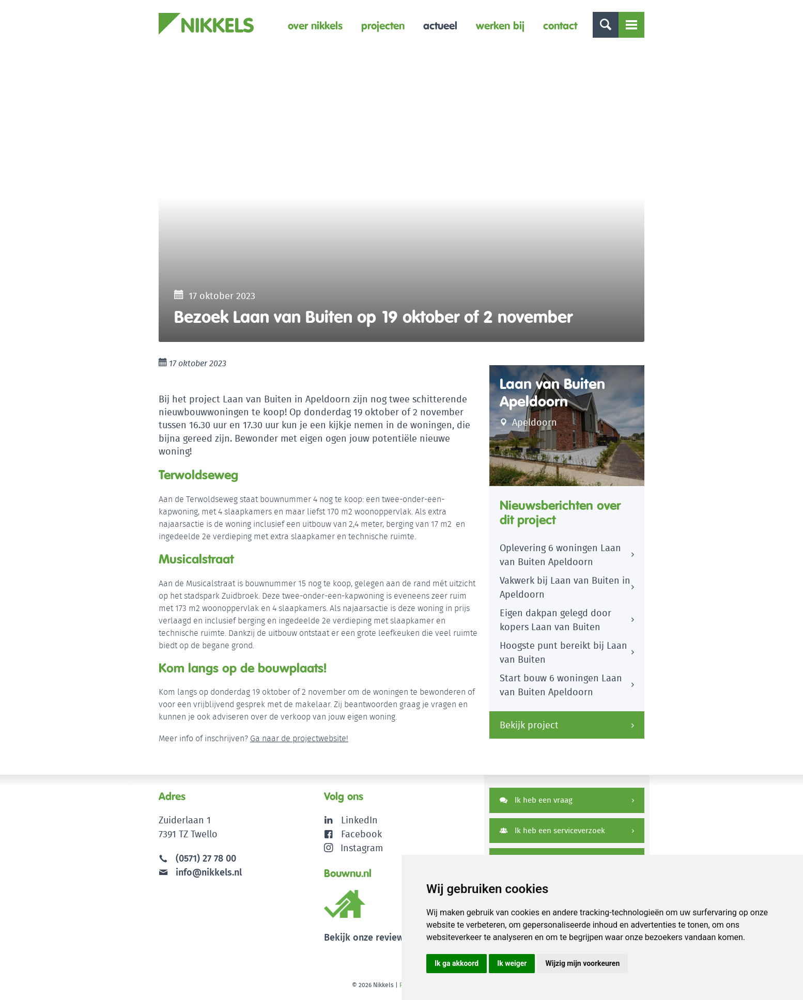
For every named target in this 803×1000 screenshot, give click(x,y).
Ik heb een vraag (536, 799)
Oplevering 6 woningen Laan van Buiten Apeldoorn (560, 554)
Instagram (353, 847)
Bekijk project (529, 724)
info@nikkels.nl (200, 872)
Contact (560, 25)
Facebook (361, 833)
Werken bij (500, 25)
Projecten (383, 25)
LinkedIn (359, 820)
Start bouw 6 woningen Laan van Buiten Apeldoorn (561, 684)
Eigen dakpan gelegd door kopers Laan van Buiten (555, 619)
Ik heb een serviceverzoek (552, 830)
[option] (401, 197)
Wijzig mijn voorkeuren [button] (582, 963)
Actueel (440, 25)
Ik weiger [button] (512, 963)
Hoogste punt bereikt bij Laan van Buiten (563, 652)
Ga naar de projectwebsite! (299, 738)
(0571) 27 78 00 (206, 858)
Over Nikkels (315, 25)
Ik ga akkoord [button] (456, 963)
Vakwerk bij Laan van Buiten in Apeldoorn (565, 587)
